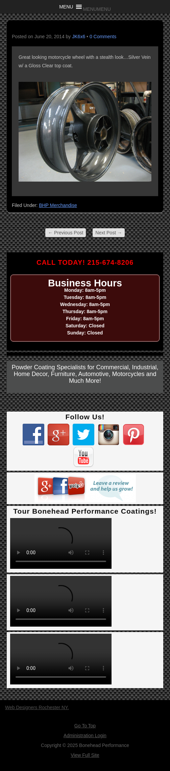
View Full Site (85, 755)
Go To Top (85, 725)
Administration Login (85, 735)
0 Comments (103, 36)
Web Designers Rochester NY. (37, 707)
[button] (97, 9)
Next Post (108, 232)
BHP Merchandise (58, 205)
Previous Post (65, 232)
